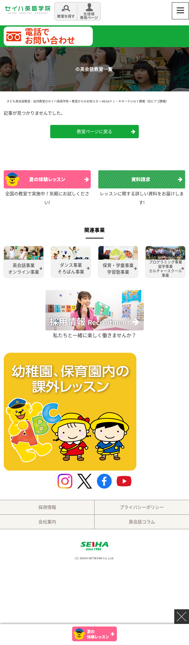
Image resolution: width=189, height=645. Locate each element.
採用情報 (47, 507)
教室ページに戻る (94, 131)
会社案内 (47, 521)
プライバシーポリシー (142, 507)
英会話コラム (142, 521)
